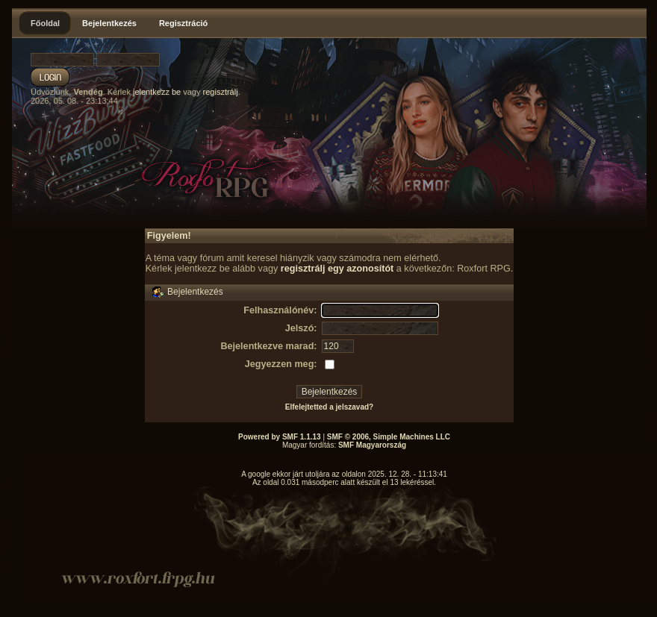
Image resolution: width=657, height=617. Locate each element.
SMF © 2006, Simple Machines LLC (388, 437)
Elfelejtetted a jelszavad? (329, 407)
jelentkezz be (157, 91)
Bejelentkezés (109, 23)
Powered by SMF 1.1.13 (279, 437)
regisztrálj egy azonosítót (337, 268)
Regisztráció (183, 23)
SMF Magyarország (372, 445)
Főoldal (45, 23)
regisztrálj (220, 91)
